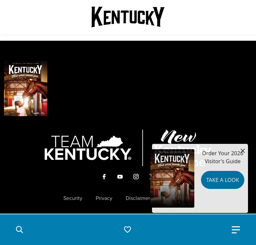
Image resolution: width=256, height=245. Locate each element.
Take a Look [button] (222, 180)
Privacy (104, 198)
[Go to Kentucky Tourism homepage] (128, 17)
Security (72, 198)
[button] (19, 230)
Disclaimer (138, 198)
